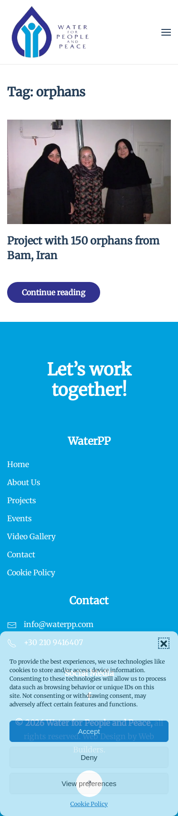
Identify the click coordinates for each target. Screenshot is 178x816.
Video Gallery (31, 536)
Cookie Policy (89, 803)
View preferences (89, 783)
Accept (89, 731)
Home (18, 464)
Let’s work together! (89, 380)
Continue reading (53, 292)
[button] (164, 643)
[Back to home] (50, 32)
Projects (21, 500)
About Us (23, 482)
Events (19, 518)
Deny (89, 757)
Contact (21, 554)
